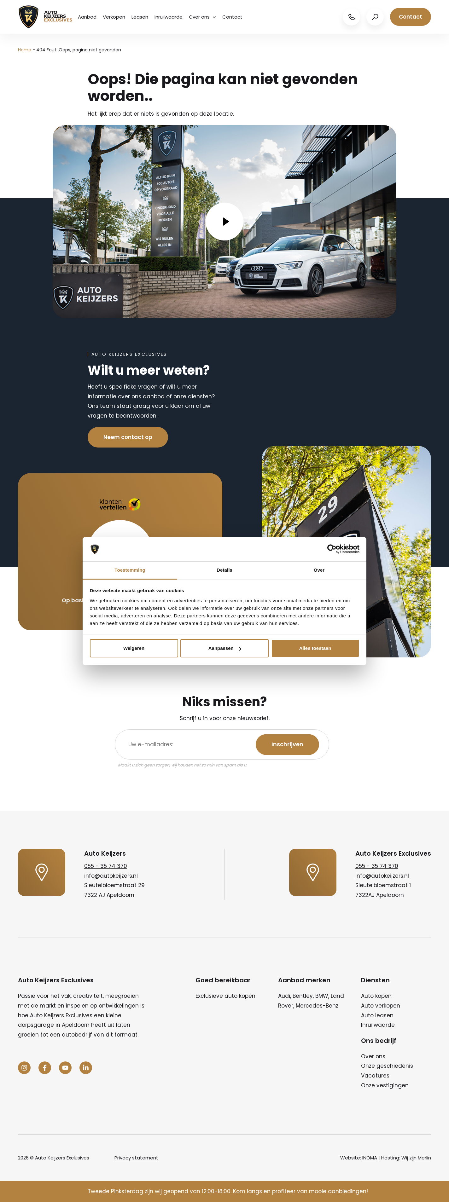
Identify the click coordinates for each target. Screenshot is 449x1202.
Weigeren (133, 648)
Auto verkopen (380, 1005)
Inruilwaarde (169, 17)
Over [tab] (319, 570)
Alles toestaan (315, 648)
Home (24, 50)
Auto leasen (377, 1015)
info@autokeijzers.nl (111, 876)
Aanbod (87, 17)
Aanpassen (224, 648)
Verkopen (114, 17)
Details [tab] (224, 570)
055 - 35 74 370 (105, 866)
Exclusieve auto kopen (225, 996)
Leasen (139, 17)
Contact (232, 17)
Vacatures (375, 1075)
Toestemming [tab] (129, 570)
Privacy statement (136, 1157)
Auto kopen (376, 996)
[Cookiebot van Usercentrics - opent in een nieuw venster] (331, 549)
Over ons (202, 17)
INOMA (369, 1157)
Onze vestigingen (385, 1085)
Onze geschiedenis (387, 1066)
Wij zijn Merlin (416, 1157)
